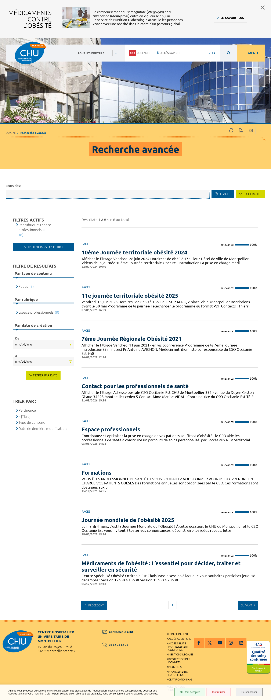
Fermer (263, 7)
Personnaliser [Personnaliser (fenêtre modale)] (249, 692)
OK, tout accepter (190, 692)
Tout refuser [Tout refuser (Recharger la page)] (218, 692)
